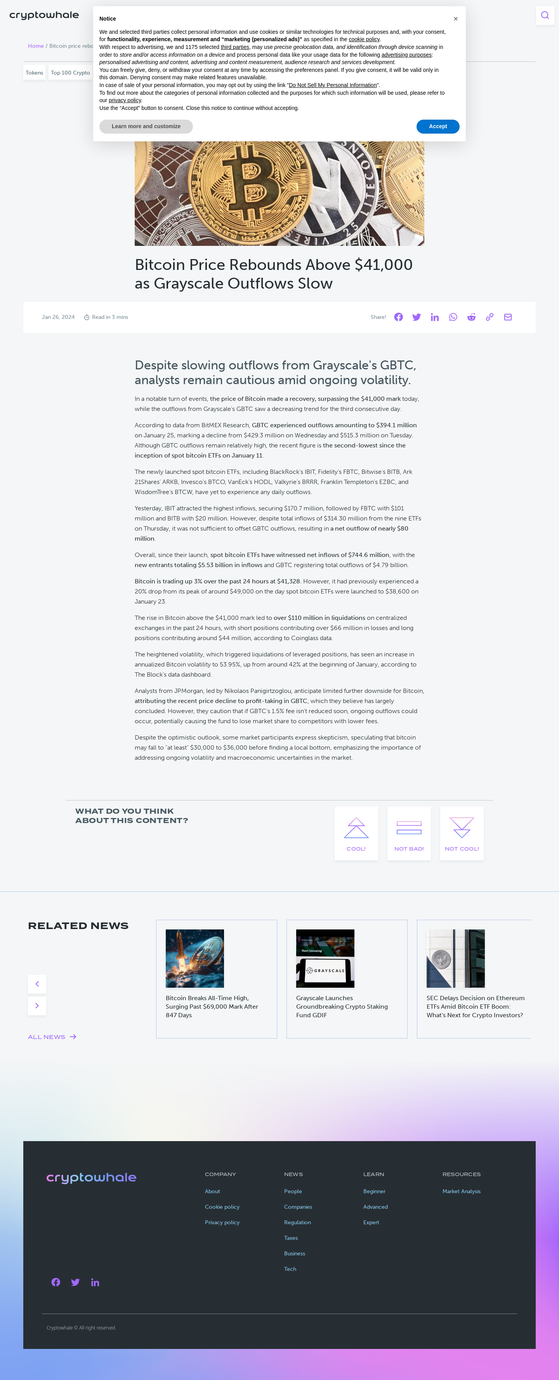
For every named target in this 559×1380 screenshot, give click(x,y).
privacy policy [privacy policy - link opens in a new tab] (125, 100)
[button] (456, 18)
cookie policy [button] (364, 39)
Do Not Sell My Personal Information (333, 85)
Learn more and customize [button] (146, 126)
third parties (235, 47)
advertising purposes (407, 55)
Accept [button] (438, 126)
